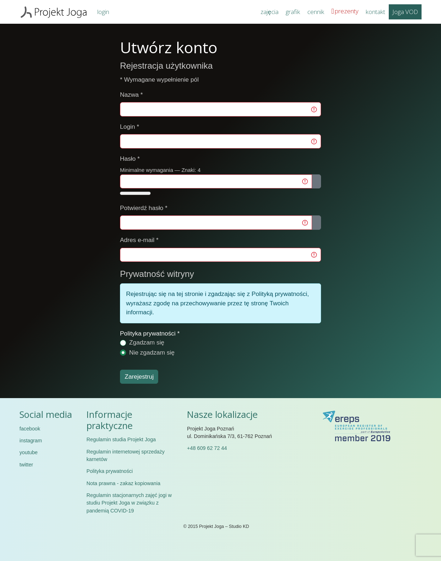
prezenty (346, 11)
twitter (26, 465)
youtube (28, 452)
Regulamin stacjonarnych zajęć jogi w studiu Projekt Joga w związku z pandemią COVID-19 (129, 503)
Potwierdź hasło (144, 208)
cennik (315, 12)
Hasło (130, 158)
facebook (29, 429)
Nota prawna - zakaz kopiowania (123, 483)
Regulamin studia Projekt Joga (121, 439)
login (103, 12)
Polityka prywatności (147, 333)
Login (129, 126)
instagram (30, 440)
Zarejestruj (139, 376)
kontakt (375, 12)
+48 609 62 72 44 (207, 448)
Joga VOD (405, 12)
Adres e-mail (139, 240)
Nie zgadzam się (152, 352)
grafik (293, 12)
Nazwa (131, 94)
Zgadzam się (147, 342)
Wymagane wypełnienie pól (159, 79)
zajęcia (269, 12)
